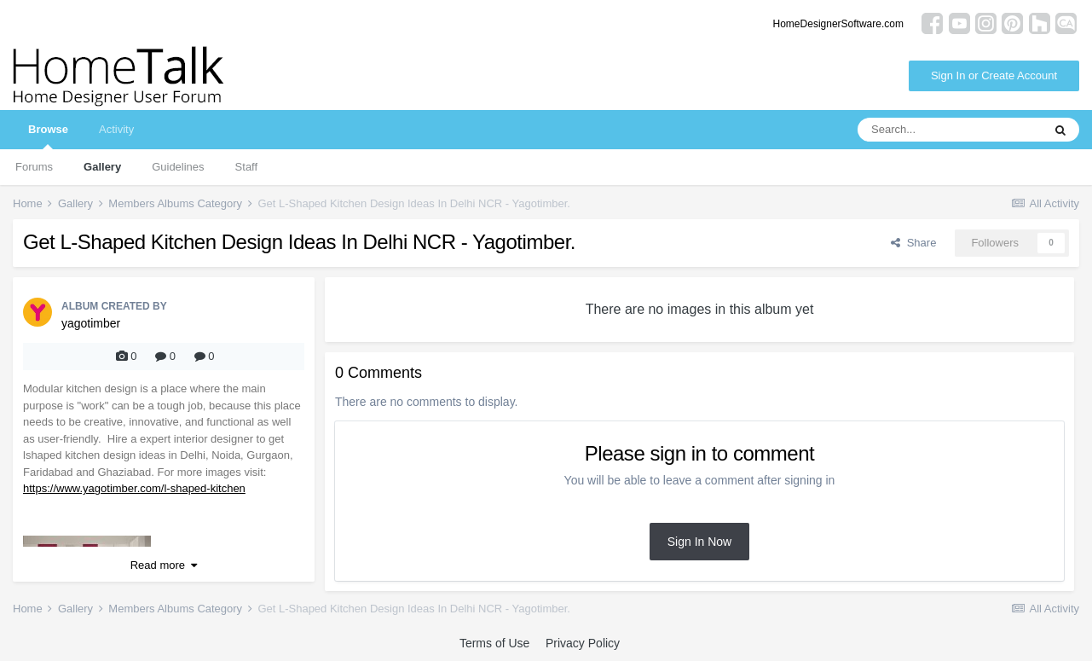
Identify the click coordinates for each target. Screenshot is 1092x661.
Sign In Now (699, 541)
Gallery (102, 166)
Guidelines (178, 166)
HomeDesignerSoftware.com (838, 24)
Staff (246, 166)
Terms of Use (494, 643)
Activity (116, 129)
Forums (34, 166)
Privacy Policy (583, 643)
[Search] (950, 130)
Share (913, 242)
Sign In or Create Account (994, 75)
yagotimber (90, 323)
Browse (48, 136)
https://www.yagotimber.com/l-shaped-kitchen (134, 488)
